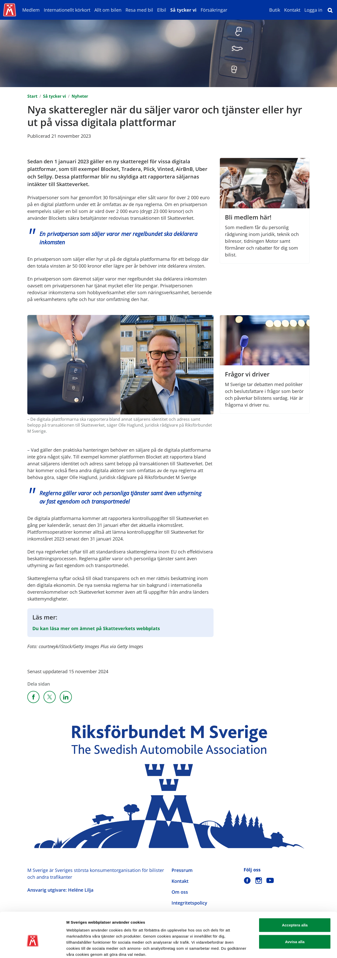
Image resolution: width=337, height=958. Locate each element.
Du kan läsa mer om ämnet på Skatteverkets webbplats (96, 628)
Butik (274, 10)
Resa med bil (139, 10)
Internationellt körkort (67, 10)
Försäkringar (214, 10)
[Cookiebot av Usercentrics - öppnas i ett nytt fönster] (33, 948)
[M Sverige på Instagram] (258, 880)
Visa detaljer (275, 948)
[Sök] (330, 9)
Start (32, 96)
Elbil (161, 10)
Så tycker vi (183, 10)
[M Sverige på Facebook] (247, 880)
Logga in (313, 10)
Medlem (31, 10)
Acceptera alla (295, 898)
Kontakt (292, 10)
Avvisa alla (295, 915)
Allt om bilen (107, 10)
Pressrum (182, 870)
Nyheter (80, 96)
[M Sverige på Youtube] (270, 880)
